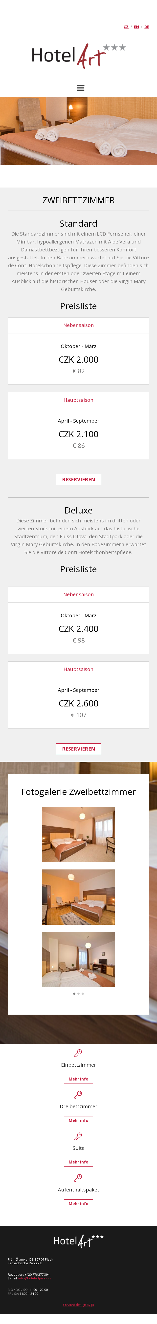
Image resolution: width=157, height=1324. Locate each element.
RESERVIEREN (78, 479)
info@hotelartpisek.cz (34, 1278)
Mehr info (78, 1079)
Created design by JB (78, 1304)
